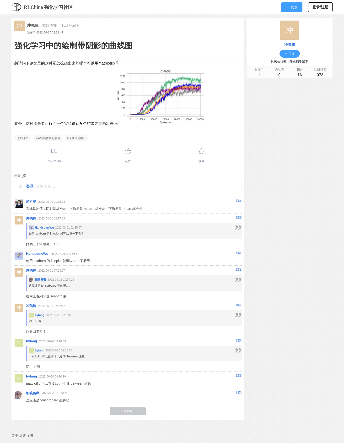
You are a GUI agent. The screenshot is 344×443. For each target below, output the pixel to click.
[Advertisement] (290, 113)
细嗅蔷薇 (40, 279)
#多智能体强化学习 (48, 138)
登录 (30, 186)
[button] (291, 7)
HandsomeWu (44, 227)
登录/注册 (320, 7)
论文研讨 (22, 138)
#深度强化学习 (76, 138)
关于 (14, 436)
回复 (239, 200)
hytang (39, 315)
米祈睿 (31, 201)
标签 (22, 436)
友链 (30, 436)
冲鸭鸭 (32, 25)
